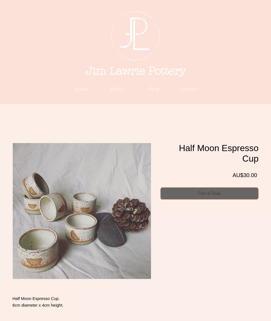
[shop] (154, 89)
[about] (116, 89)
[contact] (189, 89)
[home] (81, 89)
